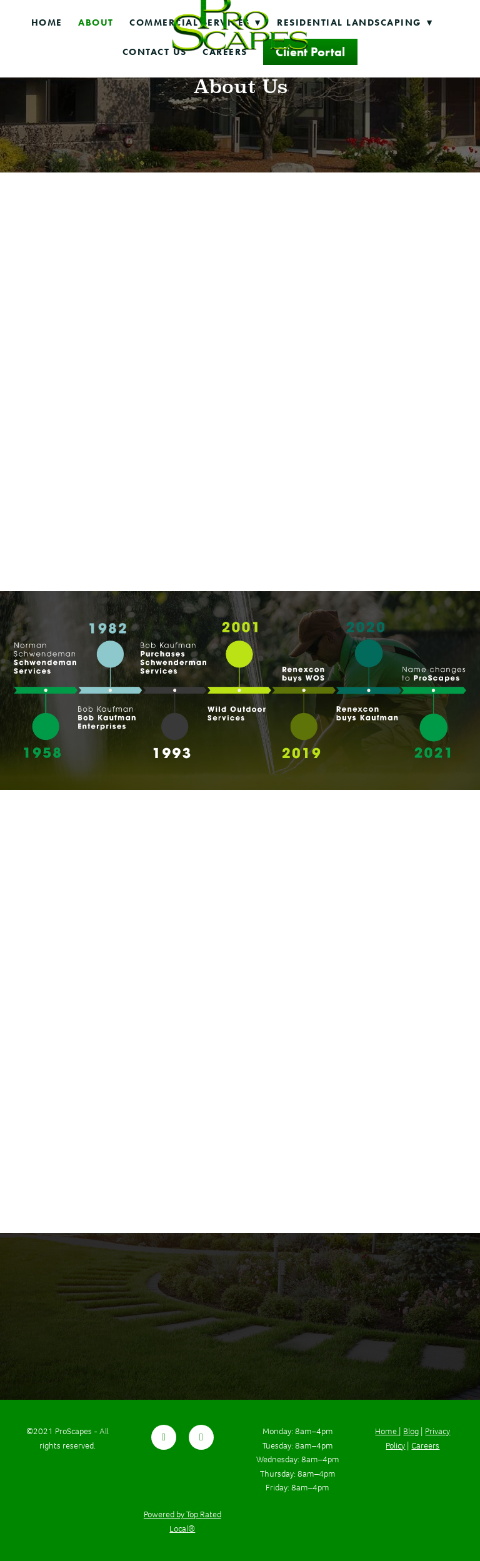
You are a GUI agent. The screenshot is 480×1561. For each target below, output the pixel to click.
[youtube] (201, 1437)
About (96, 22)
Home (46, 22)
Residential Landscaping (355, 22)
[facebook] (163, 1437)
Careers (425, 1446)
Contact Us (154, 51)
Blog (411, 1431)
